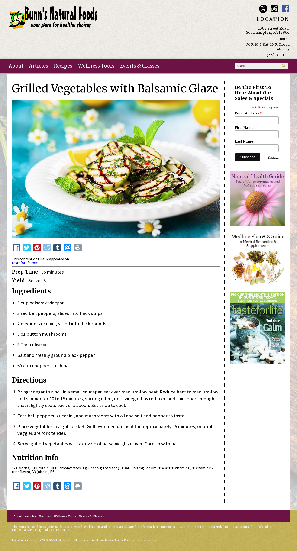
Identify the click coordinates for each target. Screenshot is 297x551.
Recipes (63, 66)
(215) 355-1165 (278, 55)
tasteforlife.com (25, 262)
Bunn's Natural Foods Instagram (274, 9)
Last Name (244, 141)
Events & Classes (139, 66)
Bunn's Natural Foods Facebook (285, 9)
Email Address (249, 113)
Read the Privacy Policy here (141, 540)
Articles (38, 66)
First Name (244, 128)
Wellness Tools (96, 66)
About (16, 66)
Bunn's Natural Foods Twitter (263, 9)
